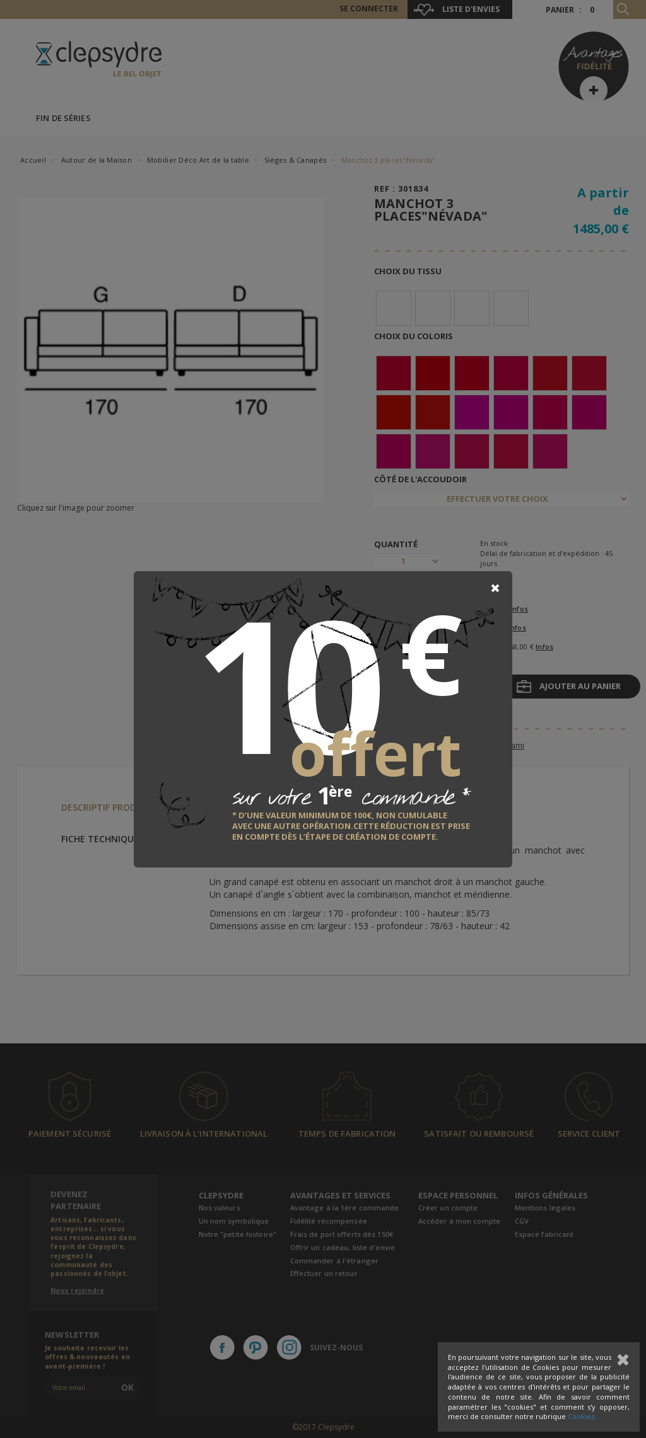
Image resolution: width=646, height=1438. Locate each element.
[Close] (495, 588)
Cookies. (582, 1416)
